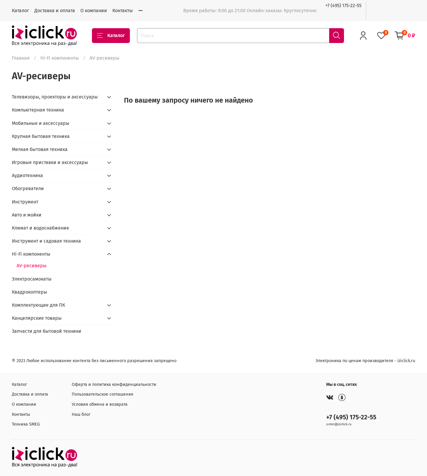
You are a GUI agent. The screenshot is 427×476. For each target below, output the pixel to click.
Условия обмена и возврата (100, 404)
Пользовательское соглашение (102, 394)
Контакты (122, 10)
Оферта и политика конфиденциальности (114, 384)
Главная (21, 58)
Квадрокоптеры (29, 292)
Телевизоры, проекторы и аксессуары (55, 97)
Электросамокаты (32, 279)
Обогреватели (28, 188)
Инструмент (25, 202)
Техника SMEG (26, 424)
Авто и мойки (27, 215)
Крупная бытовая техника (41, 136)
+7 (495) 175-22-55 (343, 5)
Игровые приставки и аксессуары (50, 162)
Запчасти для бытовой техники (46, 331)
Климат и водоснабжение (40, 228)
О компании (93, 10)
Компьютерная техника (38, 110)
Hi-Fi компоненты (59, 58)
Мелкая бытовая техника (40, 149)
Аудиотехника (27, 175)
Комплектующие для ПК (38, 305)
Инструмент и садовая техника (46, 241)
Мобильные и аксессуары (40, 123)
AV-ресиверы (32, 265)
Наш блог (81, 414)
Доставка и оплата (54, 10)
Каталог (20, 10)
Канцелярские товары (37, 318)
